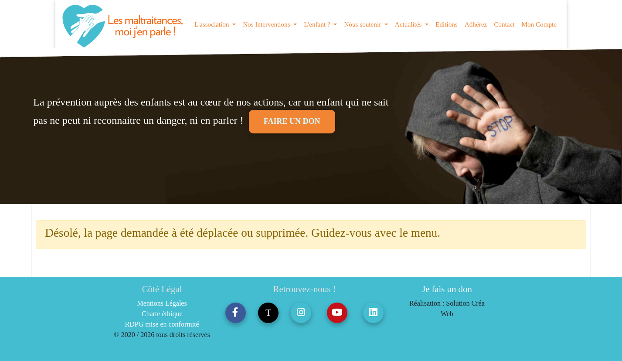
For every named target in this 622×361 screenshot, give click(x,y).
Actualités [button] (409, 24)
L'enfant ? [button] (318, 24)
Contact (504, 24)
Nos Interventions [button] (267, 24)
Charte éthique (162, 313)
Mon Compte (539, 24)
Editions (446, 24)
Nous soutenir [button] (363, 24)
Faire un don (292, 121)
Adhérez (476, 24)
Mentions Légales (162, 303)
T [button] (268, 312)
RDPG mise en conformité (162, 324)
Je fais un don (447, 289)
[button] (235, 313)
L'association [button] (212, 24)
